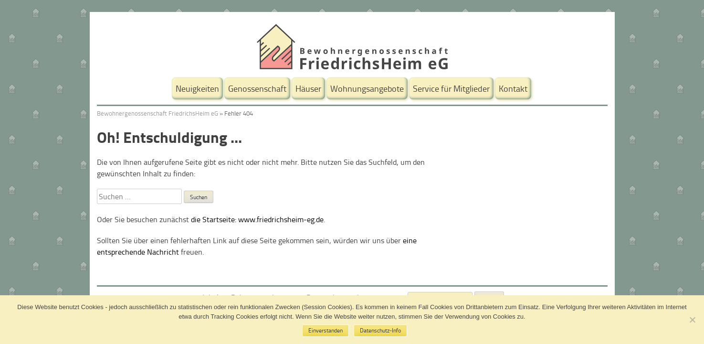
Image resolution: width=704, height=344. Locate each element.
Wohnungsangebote (367, 88)
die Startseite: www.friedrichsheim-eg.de (257, 219)
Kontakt (513, 88)
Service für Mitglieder (451, 88)
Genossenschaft (257, 88)
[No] (692, 319)
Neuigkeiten (197, 88)
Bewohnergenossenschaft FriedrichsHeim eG (157, 113)
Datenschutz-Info (380, 330)
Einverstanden (325, 330)
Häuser (308, 88)
